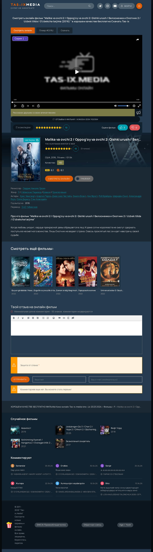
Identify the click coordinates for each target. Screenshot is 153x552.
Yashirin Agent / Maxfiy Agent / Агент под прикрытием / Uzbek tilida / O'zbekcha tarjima (32, 474)
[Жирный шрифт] (14, 318)
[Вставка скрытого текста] (73, 318)
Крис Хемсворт (27, 196)
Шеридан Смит (120, 196)
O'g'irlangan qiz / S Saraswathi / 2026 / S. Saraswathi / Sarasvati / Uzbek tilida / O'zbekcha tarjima (76, 474)
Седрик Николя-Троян (34, 188)
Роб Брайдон (105, 196)
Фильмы (108, 406)
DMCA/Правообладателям (51, 524)
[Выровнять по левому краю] (28, 318)
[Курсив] (18, 318)
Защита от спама (29, 365)
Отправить (20, 379)
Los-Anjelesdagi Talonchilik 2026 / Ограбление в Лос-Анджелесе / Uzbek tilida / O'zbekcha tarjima (121, 494)
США (47, 157)
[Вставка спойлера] (68, 318)
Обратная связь (93, 524)
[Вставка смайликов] (53, 318)
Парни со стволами (112, 474)
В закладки (23, 127)
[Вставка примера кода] (64, 318)
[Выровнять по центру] (33, 318)
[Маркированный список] (43, 318)
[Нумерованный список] (48, 318)
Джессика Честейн (62, 196)
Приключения (59, 192)
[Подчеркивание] (22, 318)
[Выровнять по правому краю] (37, 318)
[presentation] (73, 365)
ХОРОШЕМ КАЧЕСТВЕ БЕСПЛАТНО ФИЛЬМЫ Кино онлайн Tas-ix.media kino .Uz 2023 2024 (56, 406)
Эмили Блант (79, 196)
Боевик (46, 192)
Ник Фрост (92, 196)
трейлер (83, 178)
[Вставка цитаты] (59, 318)
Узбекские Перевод (31, 192)
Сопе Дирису (23, 199)
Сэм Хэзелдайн (39, 199)
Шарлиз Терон (43, 196)
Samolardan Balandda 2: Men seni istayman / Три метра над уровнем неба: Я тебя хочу (76, 492)
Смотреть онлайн (59, 178)
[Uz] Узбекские (30, 207)
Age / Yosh (125, 524)
